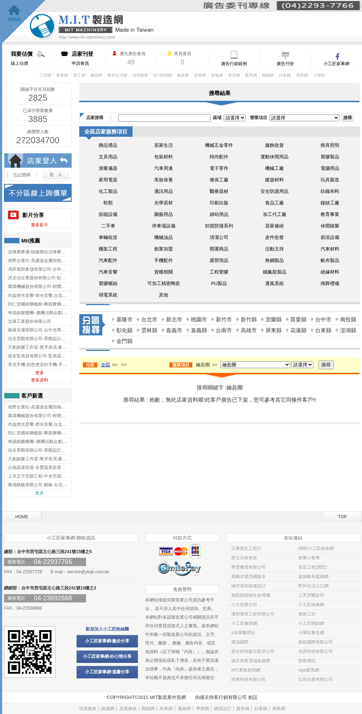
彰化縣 (124, 330)
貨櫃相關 (163, 272)
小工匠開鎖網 (311, 623)
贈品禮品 (108, 145)
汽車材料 (330, 249)
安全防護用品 (274, 191)
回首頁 (24, 22)
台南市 (224, 330)
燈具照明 (330, 145)
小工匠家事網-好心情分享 (107, 656)
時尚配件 (219, 156)
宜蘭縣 (273, 319)
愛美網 (251, 75)
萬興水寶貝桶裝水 (248, 576)
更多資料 (39, 380)
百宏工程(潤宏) (312, 567)
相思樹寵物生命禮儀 (250, 595)
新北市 (174, 319)
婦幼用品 (219, 214)
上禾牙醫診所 (311, 595)
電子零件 (219, 168)
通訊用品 (163, 191)
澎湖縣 (348, 330)
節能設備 (108, 214)
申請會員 (88, 58)
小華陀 (319, 75)
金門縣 (124, 341)
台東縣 (323, 330)
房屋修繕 (128, 708)
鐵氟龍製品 (274, 272)
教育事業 (330, 214)
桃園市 (199, 319)
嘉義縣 (199, 330)
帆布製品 (330, 260)
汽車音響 (108, 272)
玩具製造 (330, 179)
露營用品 (219, 260)
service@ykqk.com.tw (88, 571)
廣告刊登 (285, 63)
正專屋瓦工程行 (246, 548)
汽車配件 (108, 260)
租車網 (200, 75)
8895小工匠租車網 (316, 548)
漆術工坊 (307, 613)
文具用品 (108, 156)
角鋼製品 (274, 260)
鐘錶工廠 (330, 202)
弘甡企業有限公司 (315, 679)
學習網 (234, 75)
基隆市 (124, 319)
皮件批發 (274, 237)
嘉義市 (174, 330)
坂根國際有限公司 (315, 642)
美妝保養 (163, 179)
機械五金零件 (219, 145)
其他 (163, 295)
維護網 (107, 708)
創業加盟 (163, 249)
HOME (21, 516)
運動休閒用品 (274, 156)
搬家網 (183, 75)
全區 (105, 364)
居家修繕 (274, 226)
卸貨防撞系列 (219, 226)
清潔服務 (140, 75)
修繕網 (96, 75)
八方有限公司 (244, 604)
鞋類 (108, 202)
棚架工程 (108, 249)
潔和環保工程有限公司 (252, 613)
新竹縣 (249, 319)
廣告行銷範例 (234, 63)
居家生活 (163, 145)
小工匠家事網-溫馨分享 (107, 671)
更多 (39, 372)
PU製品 (219, 283)
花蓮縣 (298, 330)
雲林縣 (149, 330)
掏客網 (302, 75)
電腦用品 (330, 168)
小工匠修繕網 (244, 623)
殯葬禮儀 (330, 283)
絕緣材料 (330, 272)
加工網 (79, 75)
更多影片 (39, 224)
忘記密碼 (22, 174)
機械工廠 (274, 168)
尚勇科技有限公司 (248, 679)
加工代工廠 (274, 214)
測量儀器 (108, 168)
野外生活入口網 (313, 585)
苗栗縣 (298, 319)
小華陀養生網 (311, 632)
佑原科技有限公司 (315, 651)
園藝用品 (163, 214)
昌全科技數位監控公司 (252, 651)
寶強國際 (240, 642)
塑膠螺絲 (108, 283)
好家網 (285, 75)
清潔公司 (219, 237)
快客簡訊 (307, 660)
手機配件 (163, 260)
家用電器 (108, 179)
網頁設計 (222, 708)
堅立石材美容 (244, 557)
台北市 (149, 319)
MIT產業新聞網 (245, 670)
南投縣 (348, 319)
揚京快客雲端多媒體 (250, 660)
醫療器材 (219, 191)
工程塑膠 (219, 272)
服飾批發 (274, 145)
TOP (342, 516)
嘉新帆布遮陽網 (313, 576)
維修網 (217, 75)
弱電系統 (108, 295)
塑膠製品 (330, 156)
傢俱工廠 (219, 179)
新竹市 (224, 319)
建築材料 (274, 179)
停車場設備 (163, 226)
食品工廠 (274, 202)
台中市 (323, 319)
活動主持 (274, 249)
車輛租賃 (108, 237)
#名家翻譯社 (243, 632)
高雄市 (249, 330)
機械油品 (163, 237)
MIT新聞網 (162, 75)
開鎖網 (268, 75)
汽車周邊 (163, 168)
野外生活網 (117, 75)
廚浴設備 (330, 237)
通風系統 (274, 283)
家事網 (62, 75)
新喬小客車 (309, 557)
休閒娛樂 (330, 226)
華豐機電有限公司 (248, 567)
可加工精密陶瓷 (163, 283)
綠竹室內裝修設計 (248, 585)
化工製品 (108, 191)
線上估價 (32, 58)
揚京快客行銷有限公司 (223, 697)
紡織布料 (330, 191)
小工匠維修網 (311, 604)
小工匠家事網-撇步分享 (107, 640)
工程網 (45, 75)
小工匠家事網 (336, 63)
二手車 (108, 226)
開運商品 (219, 249)
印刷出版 (219, 202)
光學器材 (163, 202)
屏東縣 (273, 330)
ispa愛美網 (308, 670)
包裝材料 (163, 156)
